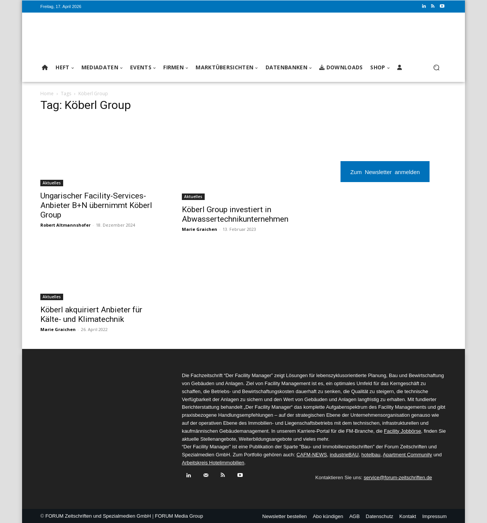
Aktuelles (52, 183)
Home (47, 93)
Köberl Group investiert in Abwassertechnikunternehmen (235, 214)
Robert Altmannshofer (65, 225)
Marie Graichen (199, 229)
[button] (436, 68)
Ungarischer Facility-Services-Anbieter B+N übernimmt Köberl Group (96, 205)
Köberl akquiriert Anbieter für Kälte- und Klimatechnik (91, 314)
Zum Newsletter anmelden (385, 171)
